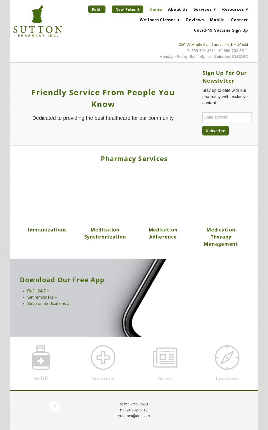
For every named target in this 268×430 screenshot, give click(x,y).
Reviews (195, 19)
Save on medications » (48, 303)
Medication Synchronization (105, 233)
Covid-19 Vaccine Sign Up (221, 30)
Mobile (217, 19)
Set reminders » (42, 297)
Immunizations (47, 229)
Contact (239, 19)
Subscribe (215, 130)
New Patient (127, 9)
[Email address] (227, 117)
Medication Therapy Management (221, 236)
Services (103, 378)
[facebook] (54, 406)
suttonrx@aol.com (134, 416)
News (165, 378)
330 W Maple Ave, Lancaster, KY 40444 (213, 44)
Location (227, 378)
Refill (97, 9)
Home (155, 9)
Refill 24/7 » (38, 291)
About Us (177, 9)
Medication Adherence (163, 233)
